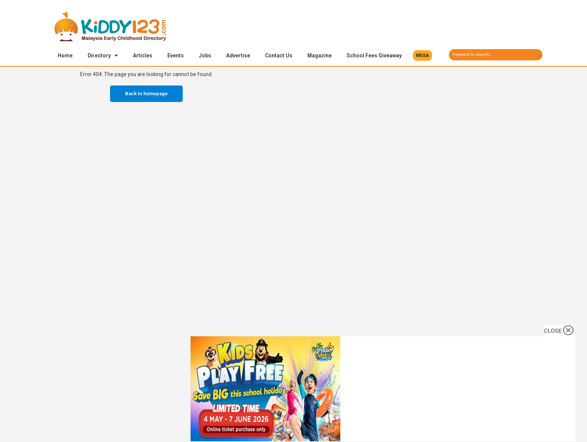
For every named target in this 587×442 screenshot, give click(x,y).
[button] (422, 55)
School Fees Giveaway (374, 55)
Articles (142, 55)
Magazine (319, 55)
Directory (103, 55)
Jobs (205, 55)
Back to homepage (146, 94)
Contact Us (278, 55)
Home (65, 55)
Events (175, 55)
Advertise (238, 55)
